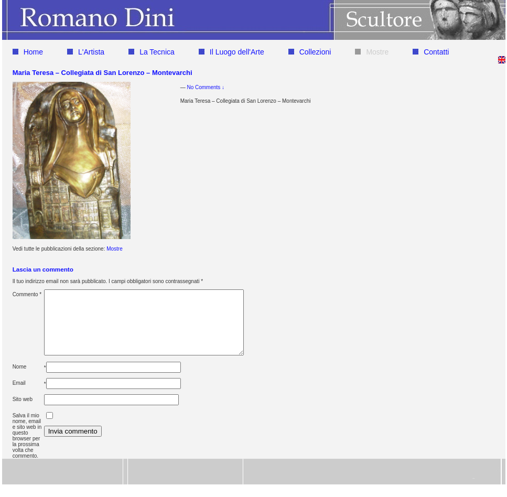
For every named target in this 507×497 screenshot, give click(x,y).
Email (19, 395)
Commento (27, 294)
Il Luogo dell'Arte (231, 52)
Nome (20, 379)
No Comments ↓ (205, 87)
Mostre (372, 52)
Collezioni (309, 52)
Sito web (23, 412)
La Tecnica (151, 52)
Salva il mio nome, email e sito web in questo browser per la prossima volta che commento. (27, 448)
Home (28, 52)
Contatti (431, 52)
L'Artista (85, 52)
